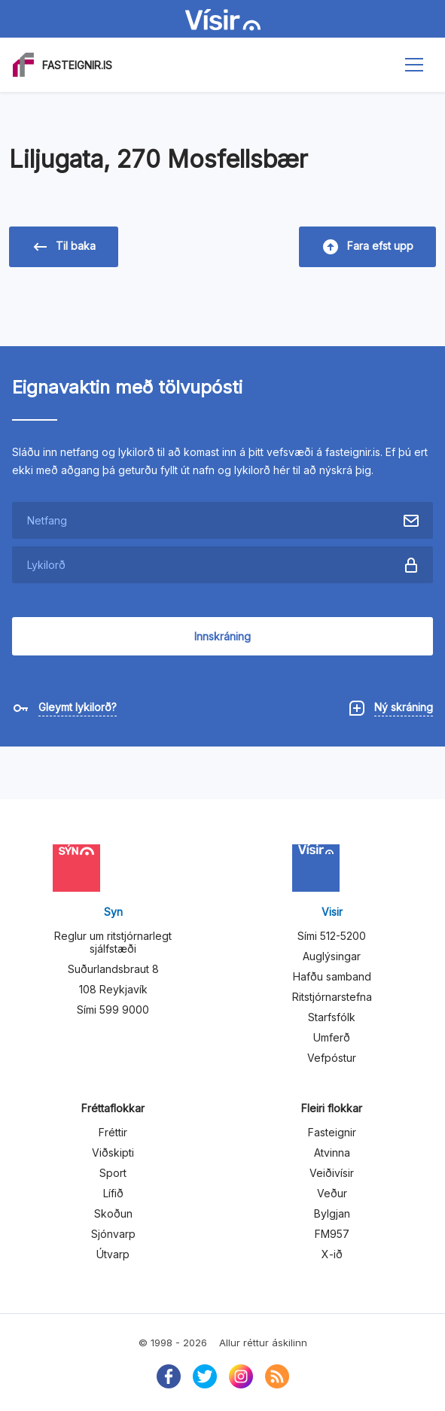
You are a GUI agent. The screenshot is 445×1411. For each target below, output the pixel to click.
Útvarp (113, 1254)
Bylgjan (332, 1213)
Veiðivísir (331, 1172)
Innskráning (222, 636)
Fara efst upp (368, 246)
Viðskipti (113, 1152)
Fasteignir (332, 1132)
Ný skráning (403, 707)
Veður (332, 1193)
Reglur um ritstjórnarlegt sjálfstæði (113, 942)
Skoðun (113, 1213)
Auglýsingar (332, 956)
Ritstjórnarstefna (332, 996)
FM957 (332, 1233)
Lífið (113, 1193)
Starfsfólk (331, 1017)
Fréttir (113, 1132)
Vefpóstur (331, 1057)
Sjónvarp (113, 1233)
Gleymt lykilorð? (77, 707)
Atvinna (332, 1152)
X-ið (332, 1254)
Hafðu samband (332, 976)
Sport (112, 1172)
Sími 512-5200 (331, 935)
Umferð (331, 1037)
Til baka (64, 246)
